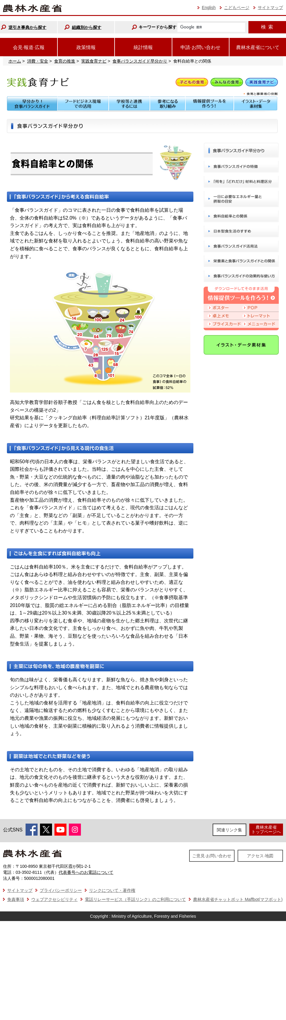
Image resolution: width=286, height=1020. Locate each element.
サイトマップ (270, 7)
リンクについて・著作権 (112, 890)
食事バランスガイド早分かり (139, 61)
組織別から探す (86, 27)
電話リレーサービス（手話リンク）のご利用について (135, 899)
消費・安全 (37, 61)
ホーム (14, 61)
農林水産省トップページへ (266, 829)
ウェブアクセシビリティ (54, 899)
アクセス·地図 (260, 855)
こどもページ (236, 7)
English (209, 7)
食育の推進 (64, 61)
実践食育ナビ (93, 61)
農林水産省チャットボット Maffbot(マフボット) (238, 899)
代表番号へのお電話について (86, 872)
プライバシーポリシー (61, 890)
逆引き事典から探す (27, 27)
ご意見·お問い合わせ (211, 855)
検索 (267, 26)
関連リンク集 (229, 829)
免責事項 (15, 899)
